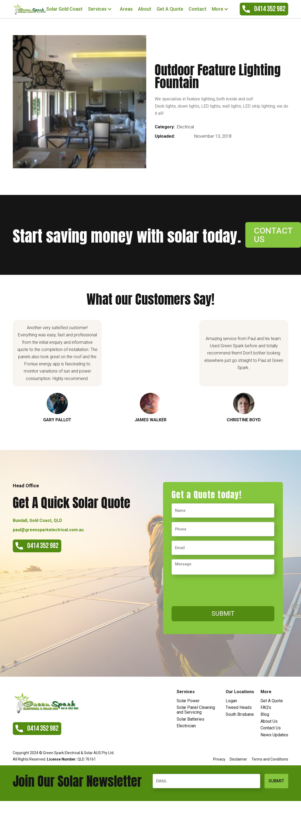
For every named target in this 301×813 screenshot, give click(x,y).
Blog (265, 714)
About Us (269, 721)
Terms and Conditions (269, 759)
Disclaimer (238, 759)
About (144, 9)
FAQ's (266, 707)
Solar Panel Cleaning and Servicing (196, 709)
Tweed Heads (239, 707)
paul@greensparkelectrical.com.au (48, 529)
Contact (197, 9)
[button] (101, 9)
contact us (273, 235)
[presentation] (212, 589)
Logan (231, 700)
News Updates (274, 735)
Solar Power (188, 700)
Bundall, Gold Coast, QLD (37, 520)
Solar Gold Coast (64, 9)
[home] (29, 8)
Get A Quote (170, 9)
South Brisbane (240, 714)
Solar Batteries (190, 719)
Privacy (219, 759)
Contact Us (271, 728)
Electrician (186, 726)
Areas (126, 9)
